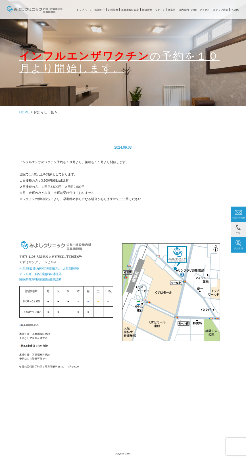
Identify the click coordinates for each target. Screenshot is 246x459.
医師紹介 (100, 10)
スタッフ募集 (220, 10)
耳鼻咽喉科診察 (130, 10)
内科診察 (113, 10)
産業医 (172, 10)
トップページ (84, 10)
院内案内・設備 (188, 10)
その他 (235, 10)
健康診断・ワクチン (153, 10)
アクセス (204, 10)
